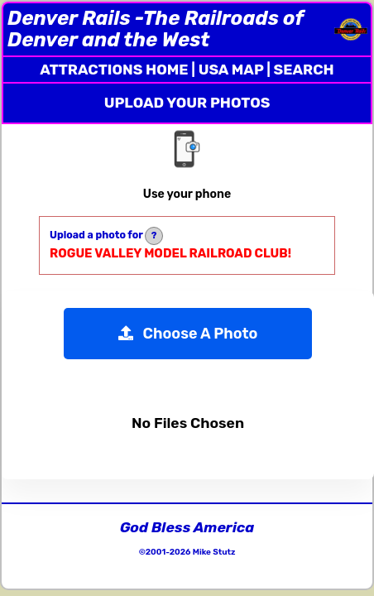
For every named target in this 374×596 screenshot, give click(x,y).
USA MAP (231, 69)
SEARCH (304, 69)
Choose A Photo (188, 333)
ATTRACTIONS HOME (114, 69)
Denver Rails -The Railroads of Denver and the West (155, 29)
